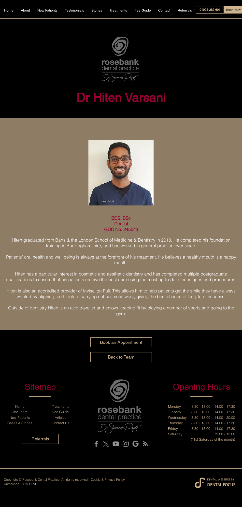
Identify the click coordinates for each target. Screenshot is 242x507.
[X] (106, 444)
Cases (12, 423)
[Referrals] (40, 439)
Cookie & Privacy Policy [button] (108, 479)
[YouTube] (116, 444)
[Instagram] (126, 444)
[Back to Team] (121, 357)
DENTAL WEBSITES (218, 479)
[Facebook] (96, 444)
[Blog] (145, 444)
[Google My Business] (135, 444)
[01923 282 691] (210, 10)
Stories (26, 423)
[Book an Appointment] (121, 342)
